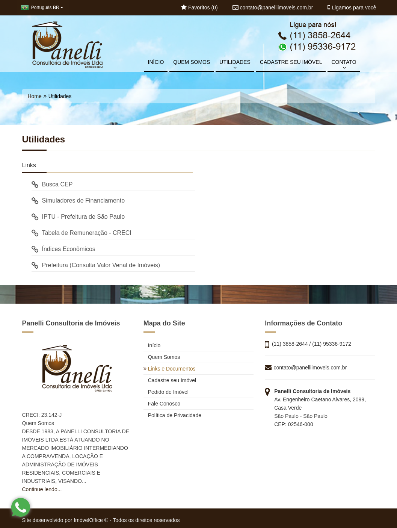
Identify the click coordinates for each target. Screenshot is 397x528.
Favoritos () (199, 8)
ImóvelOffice (88, 520)
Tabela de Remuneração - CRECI (81, 233)
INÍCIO (156, 62)
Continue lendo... (42, 489)
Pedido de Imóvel (166, 392)
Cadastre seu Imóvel (169, 380)
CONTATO (343, 64)
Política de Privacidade (172, 415)
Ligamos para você (352, 8)
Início (151, 345)
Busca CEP (52, 184)
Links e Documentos (169, 369)
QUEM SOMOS (191, 62)
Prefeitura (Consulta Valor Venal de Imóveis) (96, 265)
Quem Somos (161, 357)
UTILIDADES (234, 64)
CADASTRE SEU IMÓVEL (291, 62)
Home (35, 96)
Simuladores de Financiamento (78, 200)
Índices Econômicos (63, 249)
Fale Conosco (161, 404)
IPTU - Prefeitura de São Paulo (78, 216)
